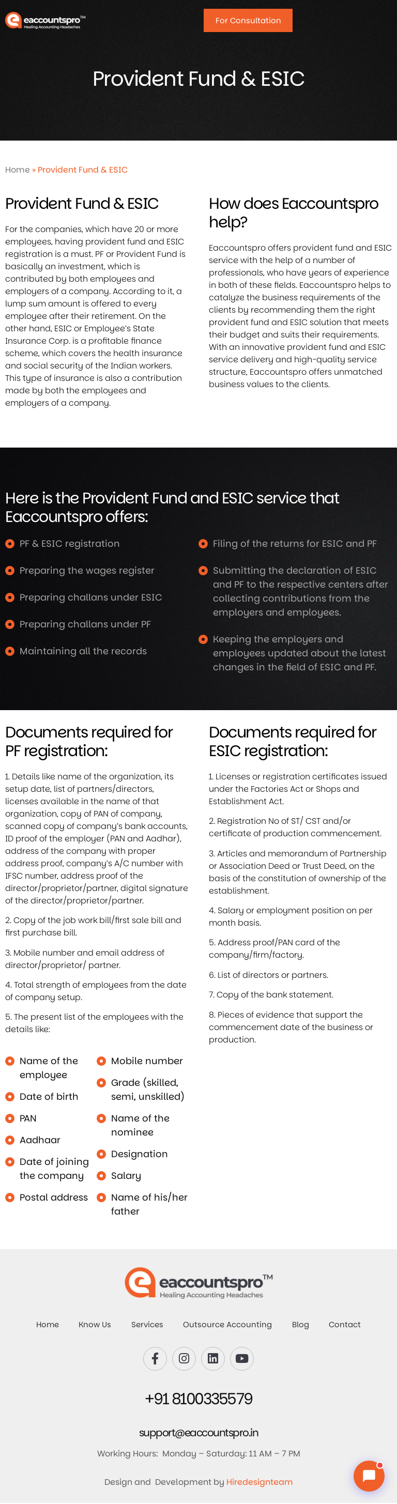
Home (17, 170)
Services (147, 1325)
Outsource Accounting (228, 1325)
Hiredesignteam (259, 1483)
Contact (347, 1325)
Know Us (94, 1325)
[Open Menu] (379, 18)
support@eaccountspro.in (198, 1433)
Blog (301, 1325)
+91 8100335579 (199, 1400)
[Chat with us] (369, 1476)
